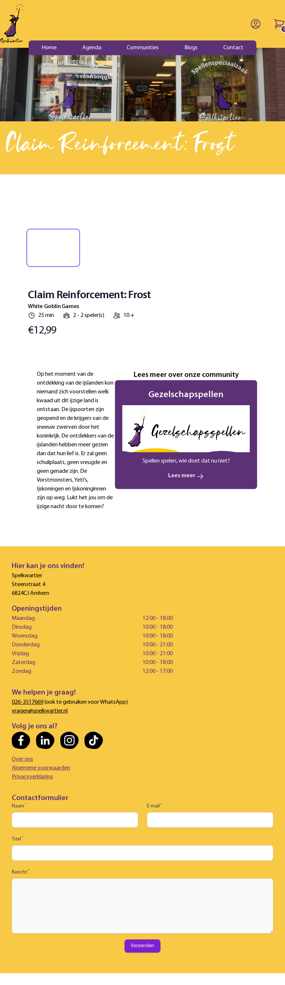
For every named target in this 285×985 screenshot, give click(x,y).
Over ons (22, 759)
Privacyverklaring (32, 777)
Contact (233, 48)
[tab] (53, 247)
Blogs (191, 48)
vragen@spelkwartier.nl (40, 711)
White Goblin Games (53, 307)
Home (49, 48)
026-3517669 (27, 702)
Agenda (91, 48)
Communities (143, 48)
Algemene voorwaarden (41, 768)
